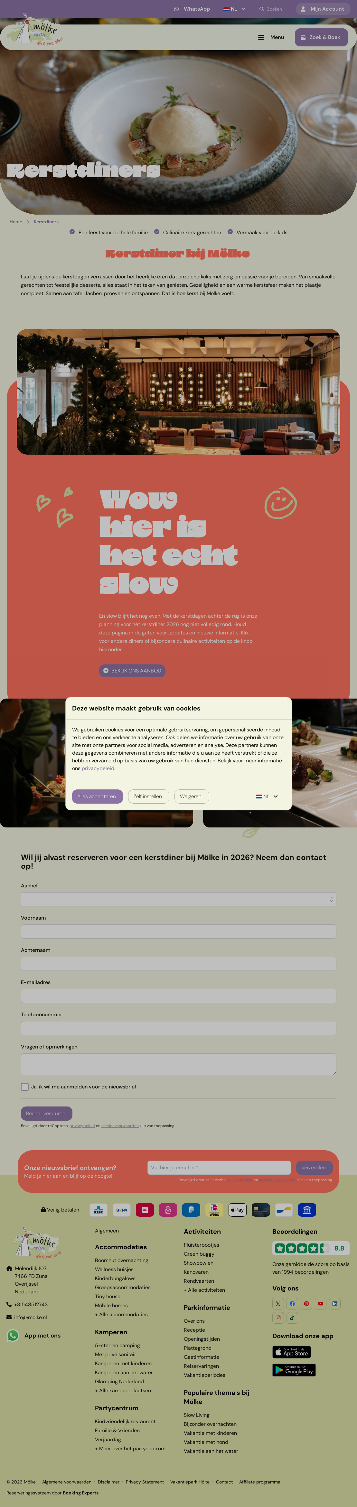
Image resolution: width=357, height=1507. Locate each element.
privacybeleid (98, 768)
